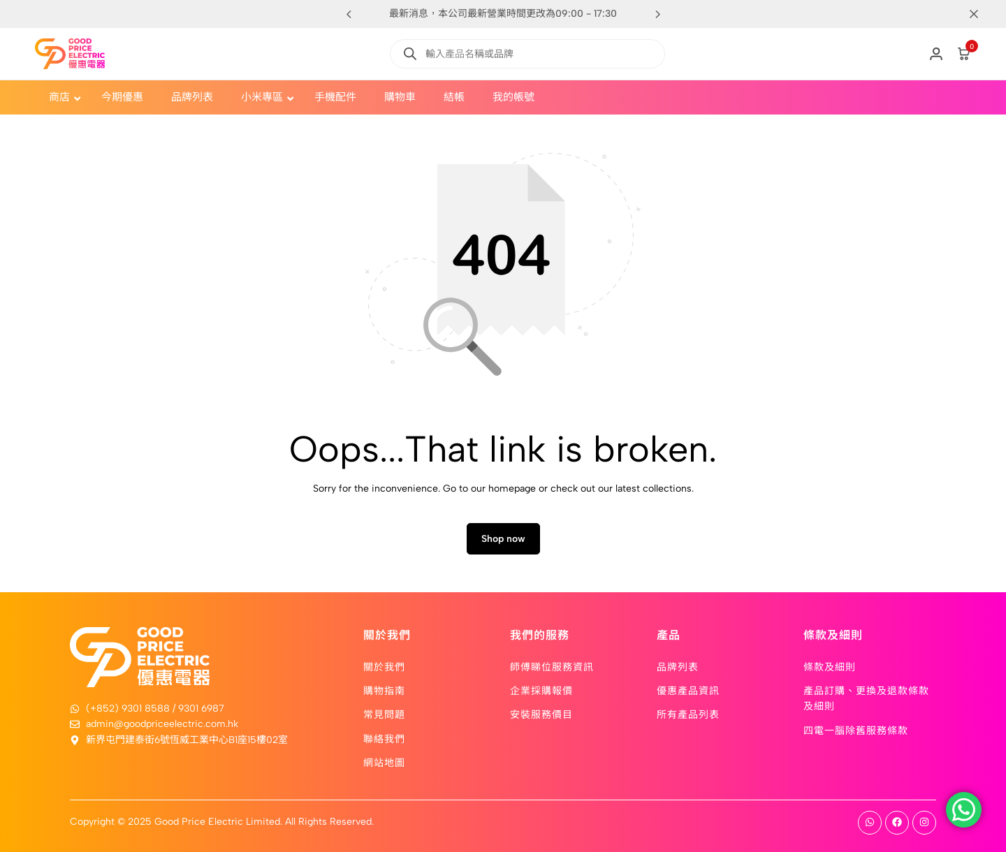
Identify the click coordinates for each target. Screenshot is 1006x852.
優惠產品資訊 (688, 690)
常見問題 (384, 714)
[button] (657, 14)
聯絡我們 (384, 738)
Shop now (503, 539)
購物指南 (384, 690)
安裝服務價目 (541, 714)
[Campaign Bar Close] (981, 14)
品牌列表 (678, 666)
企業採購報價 (541, 690)
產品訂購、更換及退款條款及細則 (866, 697)
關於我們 (384, 666)
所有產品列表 (688, 714)
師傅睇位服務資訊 (552, 666)
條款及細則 (829, 666)
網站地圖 (384, 762)
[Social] (870, 823)
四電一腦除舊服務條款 (855, 730)
